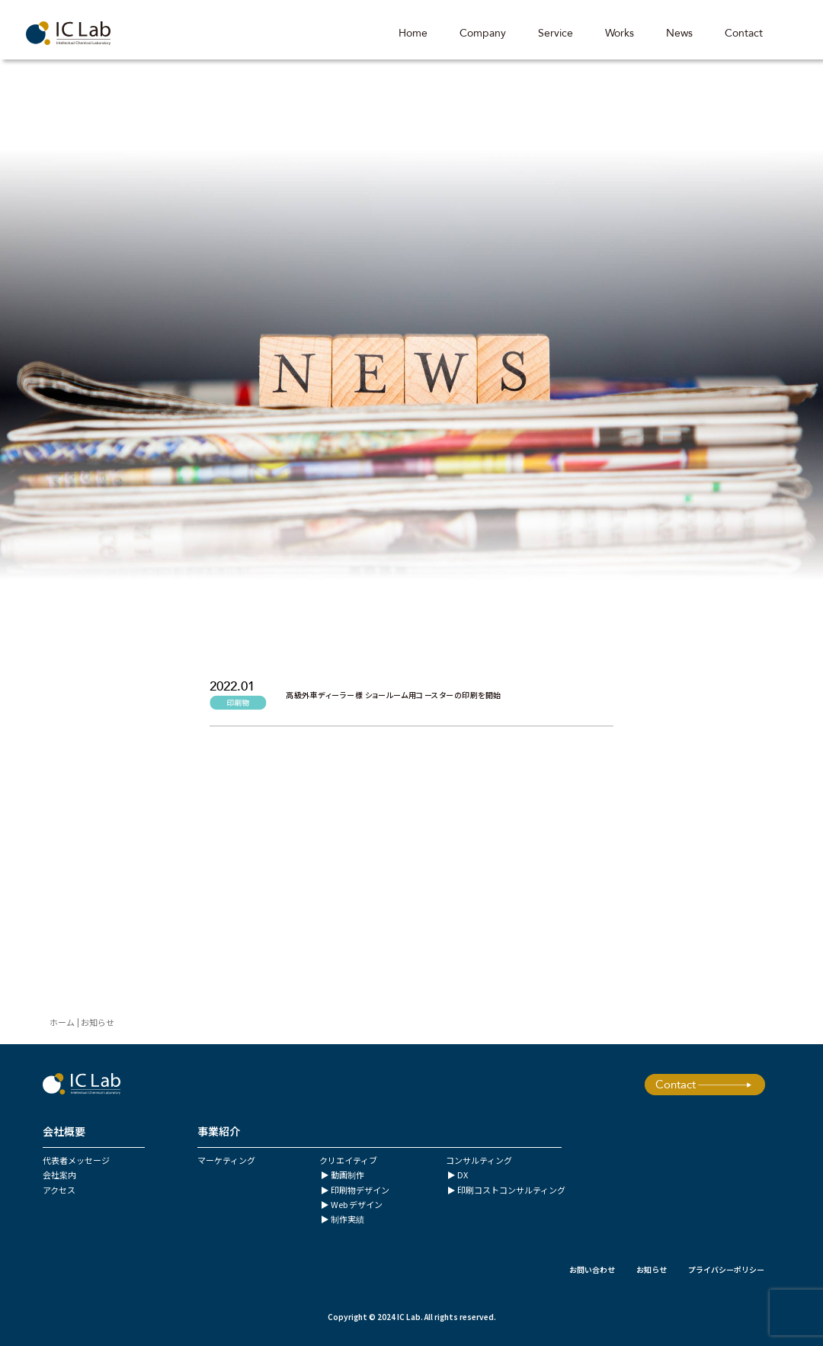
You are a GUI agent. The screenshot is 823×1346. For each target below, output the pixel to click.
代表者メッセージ (76, 1160)
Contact (741, 34)
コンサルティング (479, 1160)
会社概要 (64, 1131)
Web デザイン (357, 1204)
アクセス (59, 1190)
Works (617, 34)
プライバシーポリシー (726, 1269)
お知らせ (651, 1269)
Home (410, 34)
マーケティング (226, 1160)
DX (462, 1174)
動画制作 (347, 1174)
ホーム (62, 1022)
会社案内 (59, 1174)
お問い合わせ (592, 1269)
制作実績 (347, 1219)
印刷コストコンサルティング (511, 1190)
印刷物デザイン (360, 1190)
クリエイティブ (348, 1160)
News (677, 34)
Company (480, 34)
